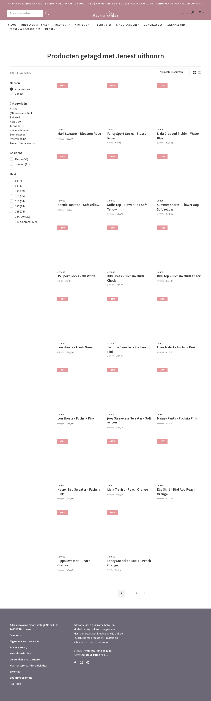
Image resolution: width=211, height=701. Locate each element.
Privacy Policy (18, 634)
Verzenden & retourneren (25, 646)
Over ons (15, 622)
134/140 (22, 216)
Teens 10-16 (103, 24)
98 (19, 185)
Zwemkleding (176, 24)
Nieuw (12, 24)
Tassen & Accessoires (25, 29)
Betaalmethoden (20, 640)
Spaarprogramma (21, 664)
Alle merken (22, 89)
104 (20, 191)
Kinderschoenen (127, 24)
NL (183, 13)
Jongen (22, 164)
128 (20, 211)
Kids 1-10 (81, 24)
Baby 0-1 (61, 24)
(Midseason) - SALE (34, 24)
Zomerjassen (153, 24)
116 (20, 201)
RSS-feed (15, 670)
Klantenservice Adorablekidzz (28, 652)
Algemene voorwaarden (25, 628)
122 (20, 206)
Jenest (19, 93)
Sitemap (15, 658)
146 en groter (26, 222)
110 (20, 196)
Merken (50, 29)
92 (18, 180)
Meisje (21, 159)
